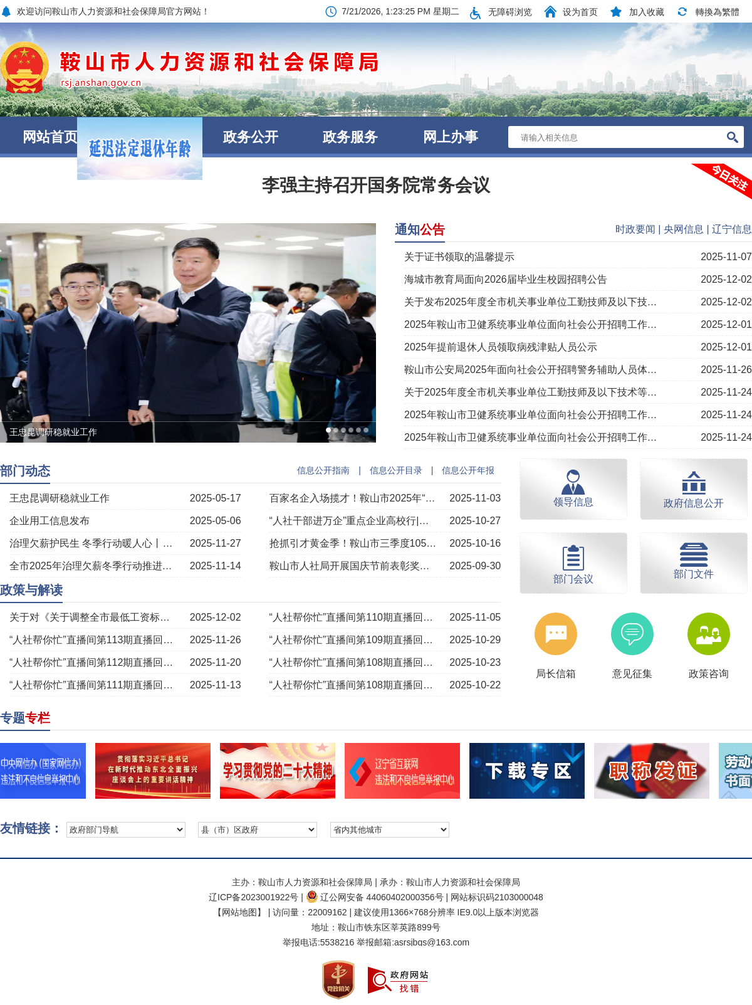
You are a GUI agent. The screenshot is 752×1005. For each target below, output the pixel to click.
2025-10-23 (475, 662)
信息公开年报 (468, 470)
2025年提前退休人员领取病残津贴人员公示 (500, 347)
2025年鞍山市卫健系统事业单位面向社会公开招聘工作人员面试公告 (531, 437)
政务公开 (250, 137)
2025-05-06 (215, 520)
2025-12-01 (726, 324)
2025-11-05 (475, 617)
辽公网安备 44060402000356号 (375, 897)
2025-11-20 (215, 662)
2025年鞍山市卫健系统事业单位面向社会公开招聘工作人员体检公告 (531, 324)
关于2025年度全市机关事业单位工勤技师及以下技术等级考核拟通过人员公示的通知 (531, 392)
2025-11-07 (726, 256)
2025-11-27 (215, 543)
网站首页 (50, 137)
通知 (420, 229)
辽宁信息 (732, 229)
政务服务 (350, 137)
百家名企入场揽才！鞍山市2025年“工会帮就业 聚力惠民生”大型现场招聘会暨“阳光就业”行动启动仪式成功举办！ (354, 498)
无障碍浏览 (510, 12)
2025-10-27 (475, 520)
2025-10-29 (475, 639)
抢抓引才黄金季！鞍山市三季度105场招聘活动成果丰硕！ (354, 543)
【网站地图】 (239, 912)
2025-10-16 (475, 543)
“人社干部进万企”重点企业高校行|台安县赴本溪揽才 (354, 520)
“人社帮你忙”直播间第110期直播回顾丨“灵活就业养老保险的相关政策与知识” (354, 617)
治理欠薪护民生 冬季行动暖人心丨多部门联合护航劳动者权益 (94, 543)
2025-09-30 (475, 565)
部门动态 (25, 471)
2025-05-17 (215, 498)
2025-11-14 (215, 565)
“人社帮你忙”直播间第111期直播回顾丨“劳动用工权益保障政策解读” (94, 685)
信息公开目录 (396, 470)
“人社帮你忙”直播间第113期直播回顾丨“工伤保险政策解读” (94, 639)
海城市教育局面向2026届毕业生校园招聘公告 (505, 279)
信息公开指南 (323, 470)
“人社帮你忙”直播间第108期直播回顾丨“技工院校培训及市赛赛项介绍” (354, 662)
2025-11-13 (215, 685)
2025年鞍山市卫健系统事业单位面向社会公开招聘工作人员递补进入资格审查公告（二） (531, 414)
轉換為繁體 (717, 12)
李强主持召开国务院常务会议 (376, 185)
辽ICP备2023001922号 (253, 897)
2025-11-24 (726, 392)
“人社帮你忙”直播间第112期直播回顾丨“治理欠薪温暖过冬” (94, 662)
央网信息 (684, 229)
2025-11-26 (726, 369)
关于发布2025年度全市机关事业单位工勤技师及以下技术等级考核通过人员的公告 (531, 302)
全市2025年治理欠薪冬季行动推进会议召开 (94, 565)
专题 (25, 718)
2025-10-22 (475, 685)
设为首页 (580, 12)
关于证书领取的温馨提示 (459, 256)
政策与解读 (31, 590)
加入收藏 (646, 12)
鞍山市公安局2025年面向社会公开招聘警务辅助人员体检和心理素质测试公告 (531, 369)
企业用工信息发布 (49, 520)
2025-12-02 (726, 279)
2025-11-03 (475, 498)
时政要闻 (635, 229)
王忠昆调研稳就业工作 (59, 498)
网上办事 (450, 137)
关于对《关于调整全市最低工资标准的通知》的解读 (94, 617)
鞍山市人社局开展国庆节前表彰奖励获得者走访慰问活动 (354, 565)
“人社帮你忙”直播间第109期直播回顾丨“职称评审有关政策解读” (354, 639)
